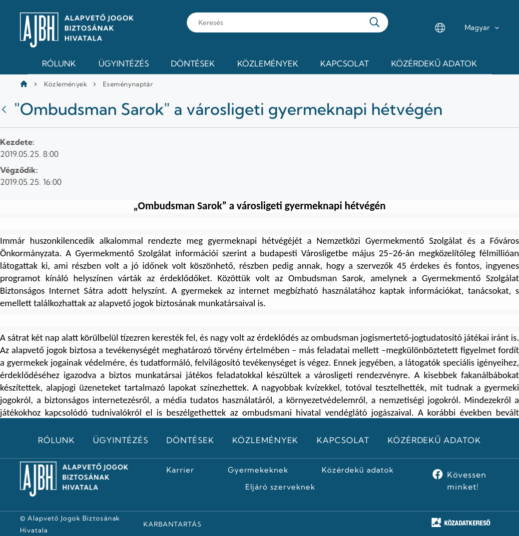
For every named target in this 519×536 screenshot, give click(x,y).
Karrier (180, 470)
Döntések (190, 440)
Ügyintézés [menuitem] (123, 63)
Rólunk (56, 440)
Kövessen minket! (467, 481)
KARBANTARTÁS (172, 524)
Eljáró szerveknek (280, 487)
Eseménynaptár (128, 84)
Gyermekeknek (258, 470)
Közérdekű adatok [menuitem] (434, 63)
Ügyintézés (120, 440)
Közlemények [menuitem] (267, 63)
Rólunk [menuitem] (59, 63)
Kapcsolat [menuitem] (344, 63)
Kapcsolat (343, 440)
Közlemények (65, 84)
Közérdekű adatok (434, 440)
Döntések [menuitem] (193, 63)
